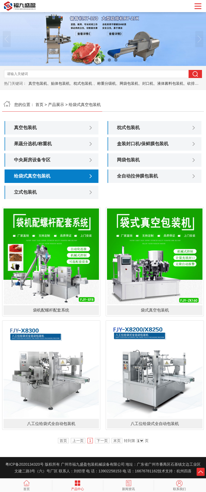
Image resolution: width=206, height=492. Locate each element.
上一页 (78, 440)
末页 (117, 440)
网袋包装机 (128, 159)
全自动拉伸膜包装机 (137, 176)
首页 (39, 104)
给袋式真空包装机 (32, 176)
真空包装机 (25, 127)
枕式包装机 (128, 127)
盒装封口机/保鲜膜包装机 (142, 143)
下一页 (102, 440)
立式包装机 (25, 192)
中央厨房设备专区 (32, 159)
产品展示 (56, 104)
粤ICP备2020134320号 (24, 464)
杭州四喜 (184, 471)
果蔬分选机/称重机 (33, 143)
